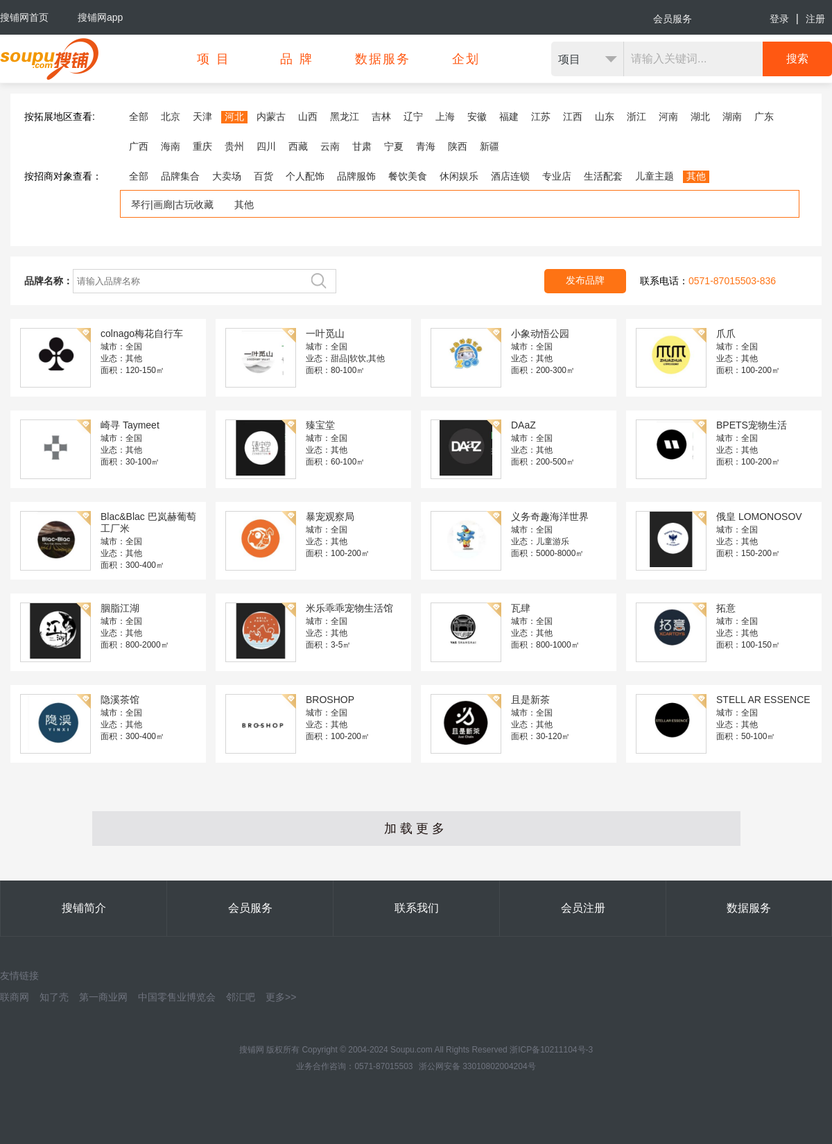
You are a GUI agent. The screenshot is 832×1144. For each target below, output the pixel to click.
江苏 (541, 116)
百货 (263, 176)
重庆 (202, 146)
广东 (764, 116)
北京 (170, 116)
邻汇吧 (240, 997)
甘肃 (362, 146)
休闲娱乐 (459, 176)
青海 (425, 146)
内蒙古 (271, 116)
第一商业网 (103, 997)
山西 (308, 116)
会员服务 (672, 18)
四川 (266, 146)
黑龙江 (344, 116)
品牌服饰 (356, 176)
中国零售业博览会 (177, 997)
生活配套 (603, 176)
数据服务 (749, 908)
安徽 (477, 116)
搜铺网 (251, 1050)
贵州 (234, 146)
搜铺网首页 (24, 17)
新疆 (489, 146)
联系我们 (417, 908)
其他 (696, 176)
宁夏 (394, 146)
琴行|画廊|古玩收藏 (172, 204)
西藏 (298, 146)
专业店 (556, 176)
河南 (668, 116)
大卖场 (226, 176)
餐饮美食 (407, 176)
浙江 (636, 116)
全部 (138, 116)
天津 (202, 116)
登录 (779, 18)
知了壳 (54, 997)
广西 (138, 146)
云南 (330, 146)
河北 (234, 116)
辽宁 (413, 116)
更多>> (281, 997)
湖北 (700, 116)
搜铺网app (100, 17)
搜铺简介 (84, 908)
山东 (604, 116)
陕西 (457, 146)
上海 (445, 116)
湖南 (732, 116)
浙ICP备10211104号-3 (551, 1050)
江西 (572, 116)
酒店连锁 (510, 176)
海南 (170, 146)
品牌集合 (180, 176)
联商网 (14, 997)
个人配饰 (305, 176)
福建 (509, 116)
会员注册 (583, 908)
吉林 (381, 116)
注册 (815, 18)
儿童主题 (654, 176)
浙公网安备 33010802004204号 (477, 1066)
